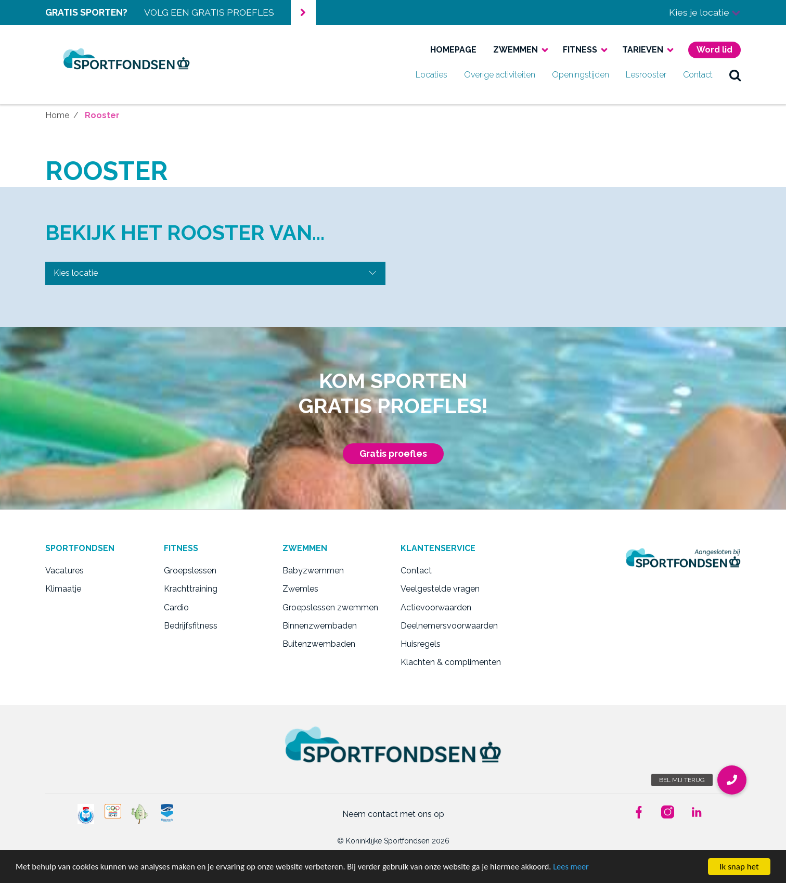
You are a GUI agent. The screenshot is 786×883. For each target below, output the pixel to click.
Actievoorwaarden (436, 607)
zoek (735, 75)
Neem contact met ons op (393, 814)
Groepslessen (190, 570)
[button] (731, 780)
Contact (698, 75)
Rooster (102, 115)
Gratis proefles (393, 453)
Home (57, 115)
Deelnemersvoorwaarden (449, 626)
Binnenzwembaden (319, 626)
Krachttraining (190, 589)
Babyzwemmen (313, 570)
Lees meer (590, 867)
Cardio (176, 607)
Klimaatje (63, 589)
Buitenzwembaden (318, 644)
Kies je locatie (705, 12)
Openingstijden (580, 75)
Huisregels (421, 644)
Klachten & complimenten (451, 662)
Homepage (453, 50)
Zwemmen (515, 50)
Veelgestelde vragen (440, 589)
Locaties (431, 75)
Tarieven (642, 50)
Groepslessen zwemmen (330, 607)
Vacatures (64, 570)
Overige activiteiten (499, 75)
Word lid (714, 50)
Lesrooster (646, 75)
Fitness (580, 50)
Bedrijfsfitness (190, 626)
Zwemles (300, 589)
